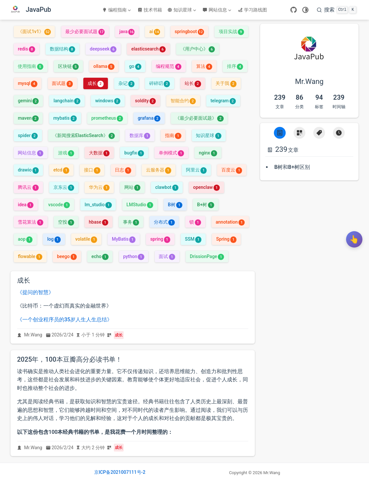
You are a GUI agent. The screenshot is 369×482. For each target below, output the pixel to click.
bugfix (134, 152)
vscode (59, 204)
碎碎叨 (159, 83)
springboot (189, 31)
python (133, 256)
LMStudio (139, 204)
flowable (30, 256)
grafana (149, 118)
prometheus (107, 118)
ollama (103, 66)
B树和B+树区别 (292, 167)
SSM (193, 239)
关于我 (225, 83)
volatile (86, 239)
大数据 (99, 152)
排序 (235, 66)
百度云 (231, 169)
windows (107, 100)
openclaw (206, 187)
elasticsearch (148, 48)
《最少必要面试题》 (199, 118)
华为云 (99, 187)
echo (100, 256)
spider (27, 135)
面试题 (62, 83)
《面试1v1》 (34, 31)
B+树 (205, 204)
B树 (175, 204)
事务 (131, 222)
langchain (66, 100)
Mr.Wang (33, 334)
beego (67, 256)
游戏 (66, 152)
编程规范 (168, 66)
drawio (28, 169)
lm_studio (98, 204)
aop (25, 239)
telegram (223, 100)
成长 (96, 83)
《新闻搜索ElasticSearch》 (83, 135)
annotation (230, 222)
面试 (167, 256)
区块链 (68, 66)
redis (26, 48)
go (135, 66)
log (54, 239)
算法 (204, 66)
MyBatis (123, 239)
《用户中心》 (197, 48)
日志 (123, 169)
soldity (145, 100)
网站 (132, 187)
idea (25, 204)
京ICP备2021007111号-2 (119, 472)
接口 (92, 169)
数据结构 (62, 48)
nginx (208, 152)
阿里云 (196, 169)
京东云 (63, 187)
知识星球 (181, 10)
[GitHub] (293, 10)
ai (154, 31)
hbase (98, 222)
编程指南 (116, 10)
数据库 (140, 135)
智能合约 (183, 100)
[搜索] (336, 10)
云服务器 (158, 169)
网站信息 (217, 10)
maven (28, 118)
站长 (193, 83)
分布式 (164, 222)
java (127, 31)
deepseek (103, 48)
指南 (173, 135)
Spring (226, 239)
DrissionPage (207, 256)
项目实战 (231, 31)
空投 (66, 222)
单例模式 (171, 152)
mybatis (64, 118)
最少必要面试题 (84, 31)
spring (160, 239)
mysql (27, 83)
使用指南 (30, 66)
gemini (28, 100)
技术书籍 (149, 9)
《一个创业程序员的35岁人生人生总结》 (64, 319)
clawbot (166, 187)
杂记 (126, 83)
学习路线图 (252, 9)
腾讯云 (28, 187)
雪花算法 (30, 222)
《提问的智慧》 (35, 292)
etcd (61, 169)
